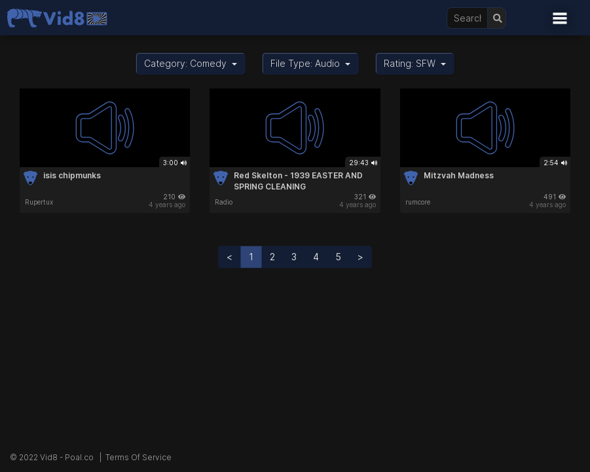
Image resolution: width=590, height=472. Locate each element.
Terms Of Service (138, 457)
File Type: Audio (310, 63)
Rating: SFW (415, 63)
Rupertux (39, 202)
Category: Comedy (190, 63)
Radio (223, 202)
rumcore (417, 202)
